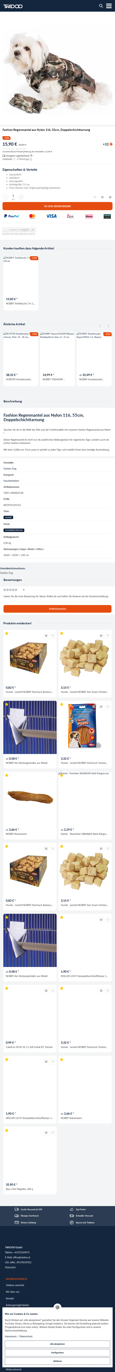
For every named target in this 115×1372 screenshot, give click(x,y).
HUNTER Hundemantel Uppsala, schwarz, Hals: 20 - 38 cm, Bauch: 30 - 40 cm (20, 379)
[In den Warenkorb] (57, 206)
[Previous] (100, 326)
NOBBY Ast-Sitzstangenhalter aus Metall (26, 763)
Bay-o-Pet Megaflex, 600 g (19, 1189)
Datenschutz (26, 1336)
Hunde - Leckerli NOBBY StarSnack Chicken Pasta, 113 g (83, 763)
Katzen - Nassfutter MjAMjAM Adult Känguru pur (84, 834)
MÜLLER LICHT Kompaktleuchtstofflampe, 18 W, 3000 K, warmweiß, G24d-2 (29, 1118)
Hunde (8, 517)
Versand (23, 149)
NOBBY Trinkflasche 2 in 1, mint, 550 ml (20, 303)
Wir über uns (12, 1291)
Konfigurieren (57, 1353)
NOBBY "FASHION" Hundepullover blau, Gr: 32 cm (56, 379)
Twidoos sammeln (15, 1285)
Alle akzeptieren (57, 1344)
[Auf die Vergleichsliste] (46, 636)
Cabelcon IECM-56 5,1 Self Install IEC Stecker (29, 1047)
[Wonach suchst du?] (101, 6)
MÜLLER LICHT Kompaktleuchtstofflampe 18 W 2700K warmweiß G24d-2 (84, 976)
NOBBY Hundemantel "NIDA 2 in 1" (90, 379)
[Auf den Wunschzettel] (53, 636)
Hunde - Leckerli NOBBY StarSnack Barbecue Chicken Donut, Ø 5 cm (29, 692)
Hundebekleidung (14, 530)
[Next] (108, 326)
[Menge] (13, 195)
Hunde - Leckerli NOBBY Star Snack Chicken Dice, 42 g (84, 692)
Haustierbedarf (11, 480)
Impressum (10, 1336)
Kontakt (10, 1298)
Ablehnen (57, 1361)
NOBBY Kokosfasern (16, 834)
